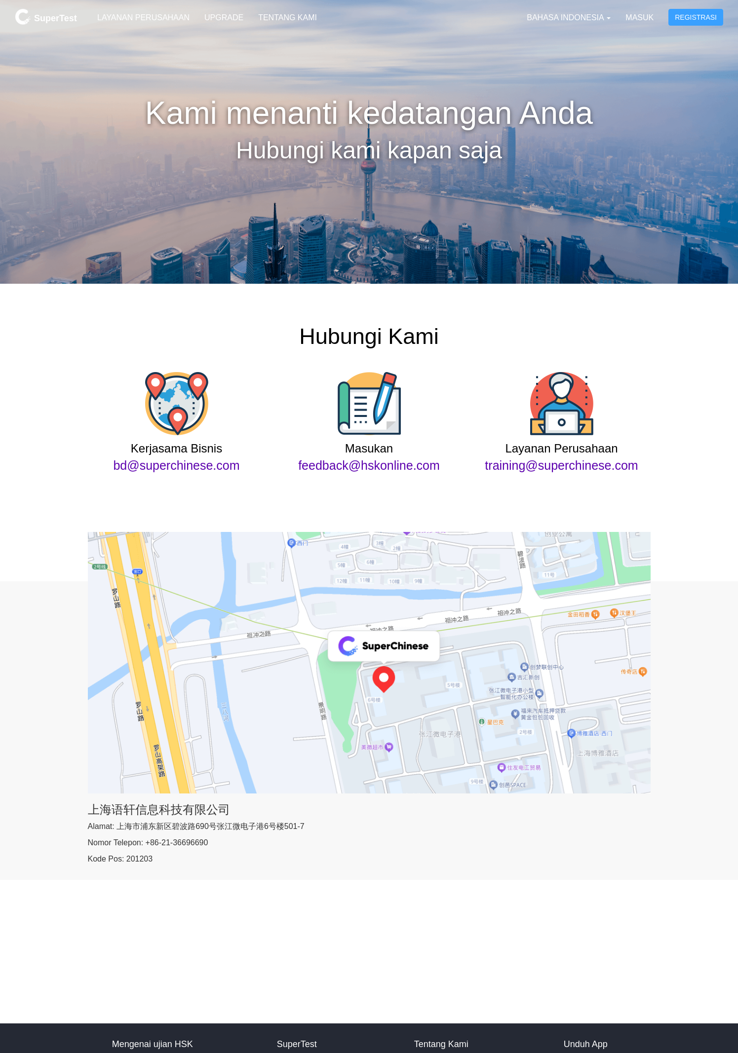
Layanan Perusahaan (143, 17)
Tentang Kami (287, 17)
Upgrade (223, 17)
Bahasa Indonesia (569, 17)
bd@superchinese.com (176, 465)
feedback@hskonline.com (369, 465)
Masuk (639, 17)
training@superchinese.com (561, 465)
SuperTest (46, 16)
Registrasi (696, 17)
